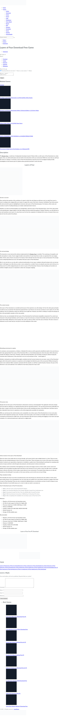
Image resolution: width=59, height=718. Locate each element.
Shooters (8, 27)
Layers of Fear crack (24, 566)
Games (4, 9)
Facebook (5, 59)
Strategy (8, 32)
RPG (7, 25)
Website (2, 598)
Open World (9, 21)
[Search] (6, 37)
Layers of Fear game (17, 568)
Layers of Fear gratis (26, 568)
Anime (7, 14)
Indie (7, 18)
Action (7, 11)
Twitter (4, 60)
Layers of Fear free (44, 566)
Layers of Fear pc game (19, 569)
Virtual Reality (9, 34)
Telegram (5, 64)
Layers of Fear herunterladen (47, 568)
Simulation (8, 29)
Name (1, 592)
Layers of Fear (3, 566)
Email (1, 595)
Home (4, 7)
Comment (2, 589)
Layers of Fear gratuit (35, 568)
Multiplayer (8, 20)
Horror (7, 16)
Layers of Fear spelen (29, 569)
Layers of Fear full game (6, 568)
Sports (7, 30)
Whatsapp (5, 66)
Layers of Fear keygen (9, 569)
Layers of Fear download (34, 566)
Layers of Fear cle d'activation (13, 566)
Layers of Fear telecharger (40, 569)
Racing (7, 23)
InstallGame (16, 711)
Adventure (8, 13)
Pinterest (5, 62)
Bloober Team (5, 156)
